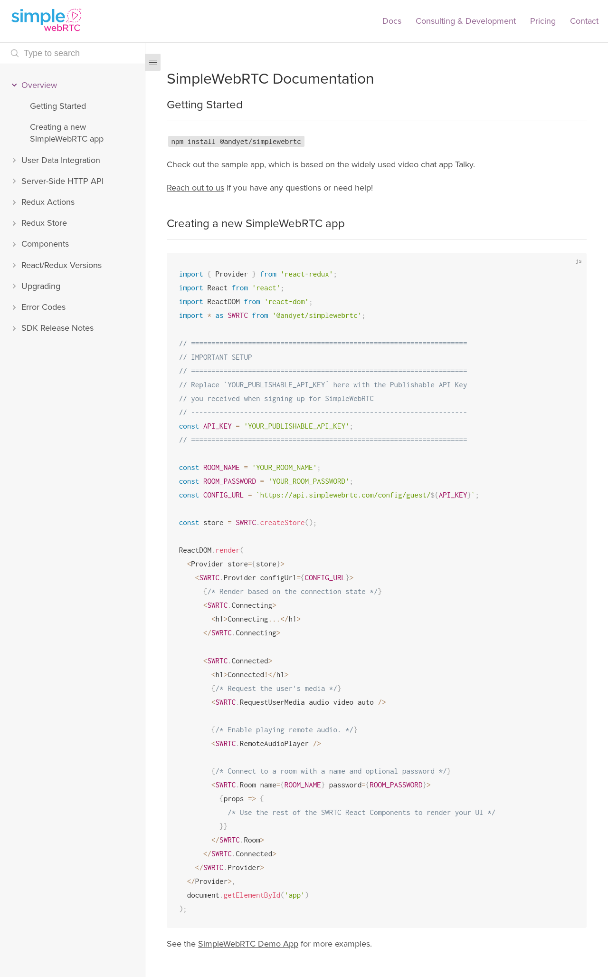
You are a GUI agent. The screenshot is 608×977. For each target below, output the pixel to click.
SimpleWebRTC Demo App (248, 944)
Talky (464, 164)
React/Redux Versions (61, 265)
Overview (39, 85)
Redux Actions (48, 202)
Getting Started (58, 106)
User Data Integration (60, 160)
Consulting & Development (466, 21)
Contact (584, 21)
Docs (391, 21)
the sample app (235, 164)
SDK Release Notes (57, 328)
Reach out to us (195, 187)
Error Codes (43, 307)
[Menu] (153, 62)
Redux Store (44, 223)
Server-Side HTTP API (62, 181)
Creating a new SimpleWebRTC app (67, 133)
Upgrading (40, 286)
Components (45, 244)
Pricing (543, 21)
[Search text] (72, 53)
